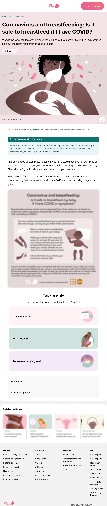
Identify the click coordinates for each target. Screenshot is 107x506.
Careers (38, 463)
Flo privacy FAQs (95, 464)
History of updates (53, 392)
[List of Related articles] (53, 427)
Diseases (19, 16)
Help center (8, 471)
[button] (53, 381)
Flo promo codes (10, 479)
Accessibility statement (95, 483)
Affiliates (39, 467)
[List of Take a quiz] (53, 339)
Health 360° (7, 16)
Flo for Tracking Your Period (15, 454)
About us (39, 454)
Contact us (40, 471)
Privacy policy (96, 454)
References (17, 381)
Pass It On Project (11, 467)
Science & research (43, 475)
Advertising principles (72, 465)
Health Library (69, 454)
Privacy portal (96, 459)
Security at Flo (96, 488)
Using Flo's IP (96, 477)
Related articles (12, 409)
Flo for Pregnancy (11, 463)
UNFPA (36, 129)
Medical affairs (41, 479)
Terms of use (95, 469)
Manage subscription (12, 475)
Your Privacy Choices (95, 493)
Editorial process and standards (72, 460)
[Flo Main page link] (53, 6)
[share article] (102, 119)
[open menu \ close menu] (6, 6)
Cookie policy (96, 473)
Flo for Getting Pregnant (13, 459)
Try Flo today (92, 6)
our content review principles (47, 151)
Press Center (40, 459)
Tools (65, 469)
